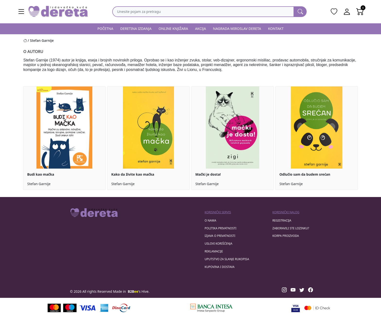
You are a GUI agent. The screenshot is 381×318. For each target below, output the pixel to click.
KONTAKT (276, 28)
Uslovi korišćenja (218, 243)
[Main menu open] (21, 11)
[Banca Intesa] (211, 308)
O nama (210, 220)
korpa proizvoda (285, 236)
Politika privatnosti (220, 228)
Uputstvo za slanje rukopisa (227, 259)
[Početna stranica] (26, 40)
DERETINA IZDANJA (136, 28)
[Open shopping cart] (360, 11)
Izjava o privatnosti (220, 236)
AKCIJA (200, 28)
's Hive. (138, 291)
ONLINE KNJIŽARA (173, 28)
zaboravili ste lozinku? (290, 228)
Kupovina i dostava (219, 267)
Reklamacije (214, 251)
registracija (281, 220)
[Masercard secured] (317, 308)
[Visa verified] (295, 308)
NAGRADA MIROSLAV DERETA (237, 28)
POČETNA (105, 28)
